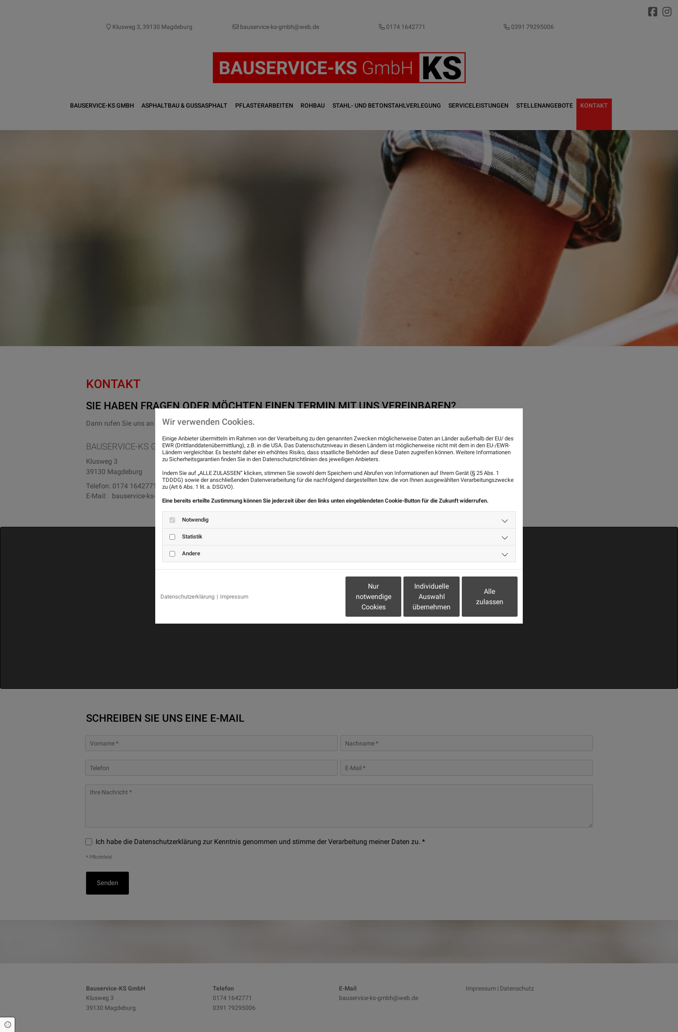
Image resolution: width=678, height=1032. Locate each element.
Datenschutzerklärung (187, 596)
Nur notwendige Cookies (313, 596)
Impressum (234, 596)
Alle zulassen (477, 596)
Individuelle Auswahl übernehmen (396, 596)
